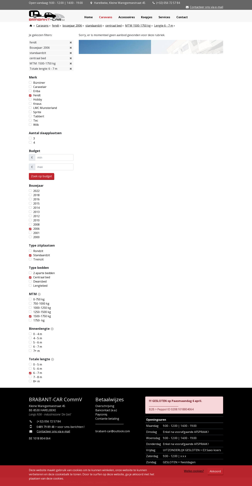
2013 (36, 212)
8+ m (36, 381)
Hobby (37, 99)
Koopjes (146, 17)
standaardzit (93, 25)
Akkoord (215, 471)
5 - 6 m (37, 342)
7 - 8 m (37, 377)
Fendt (37, 95)
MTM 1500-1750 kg (138, 25)
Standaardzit (41, 255)
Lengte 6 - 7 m (163, 25)
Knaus (37, 104)
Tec (35, 120)
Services (164, 17)
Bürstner (39, 83)
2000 (36, 237)
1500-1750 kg (42, 316)
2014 (36, 208)
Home (88, 17)
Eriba (36, 91)
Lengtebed (40, 286)
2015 (36, 203)
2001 (36, 233)
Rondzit (38, 251)
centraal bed (113, 25)
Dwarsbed (40, 281)
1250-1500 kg (42, 312)
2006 (36, 229)
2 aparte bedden (44, 273)
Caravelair (40, 87)
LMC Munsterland (45, 108)
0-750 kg (39, 299)
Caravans (105, 17)
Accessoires (126, 17)
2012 (36, 216)
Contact (182, 17)
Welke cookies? (194, 471)
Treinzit (38, 259)
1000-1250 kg (42, 308)
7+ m (36, 351)
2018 (36, 195)
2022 (36, 191)
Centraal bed (41, 277)
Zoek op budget (41, 176)
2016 (36, 199)
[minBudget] (54, 157)
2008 (36, 224)
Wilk (36, 125)
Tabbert (38, 116)
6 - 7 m (37, 347)
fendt (55, 25)
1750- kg (39, 320)
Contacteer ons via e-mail (206, 7)
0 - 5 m (37, 364)
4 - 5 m (37, 338)
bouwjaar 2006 (72, 25)
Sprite (37, 112)
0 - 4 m (37, 334)
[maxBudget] (54, 167)
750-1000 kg (41, 303)
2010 (36, 220)
